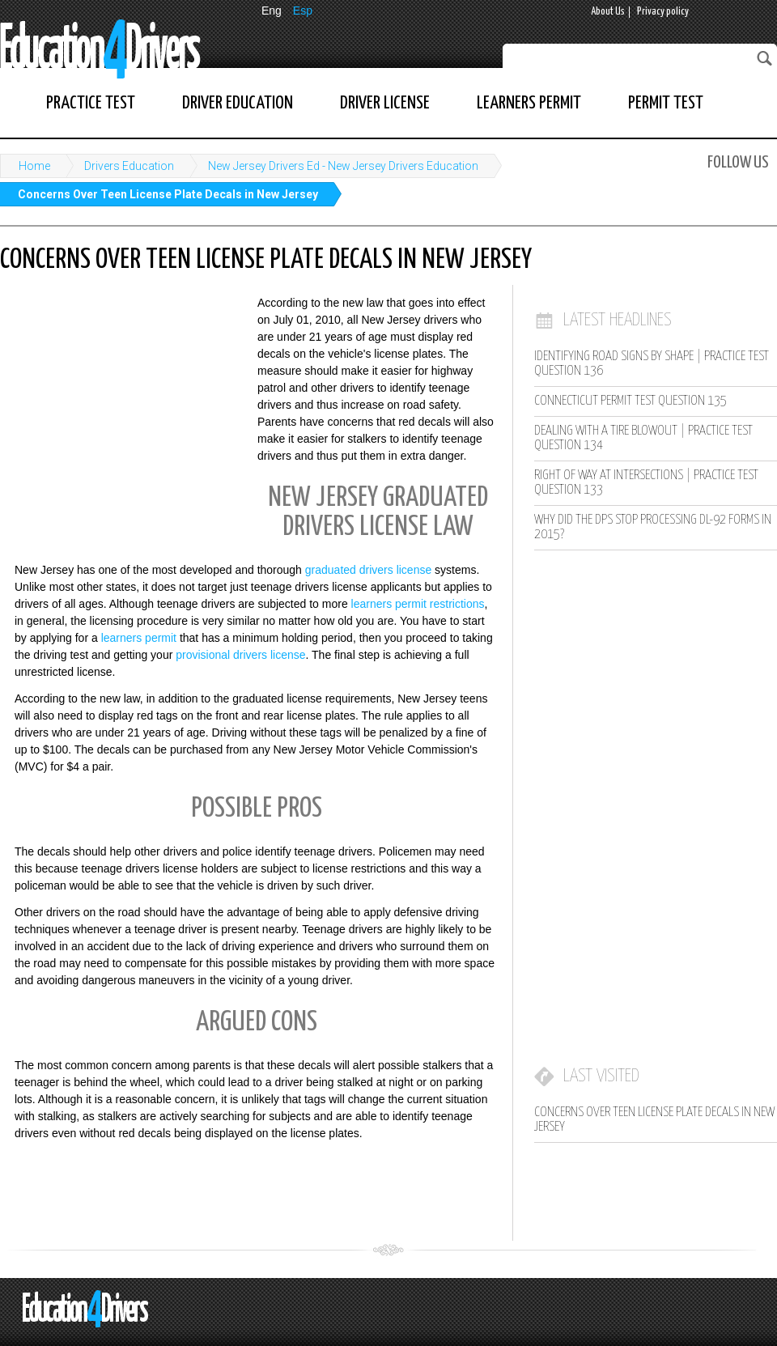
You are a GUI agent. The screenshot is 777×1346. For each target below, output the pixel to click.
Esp (302, 10)
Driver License (385, 103)
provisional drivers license (240, 654)
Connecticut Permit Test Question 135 (630, 401)
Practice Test (90, 103)
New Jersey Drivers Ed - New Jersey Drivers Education (343, 165)
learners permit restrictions (418, 603)
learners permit (138, 637)
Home (34, 165)
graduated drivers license (368, 569)
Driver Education (237, 103)
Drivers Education (129, 165)
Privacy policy (663, 11)
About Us (608, 11)
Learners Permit (529, 103)
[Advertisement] (121, 400)
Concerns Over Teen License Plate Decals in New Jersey (168, 194)
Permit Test (665, 103)
